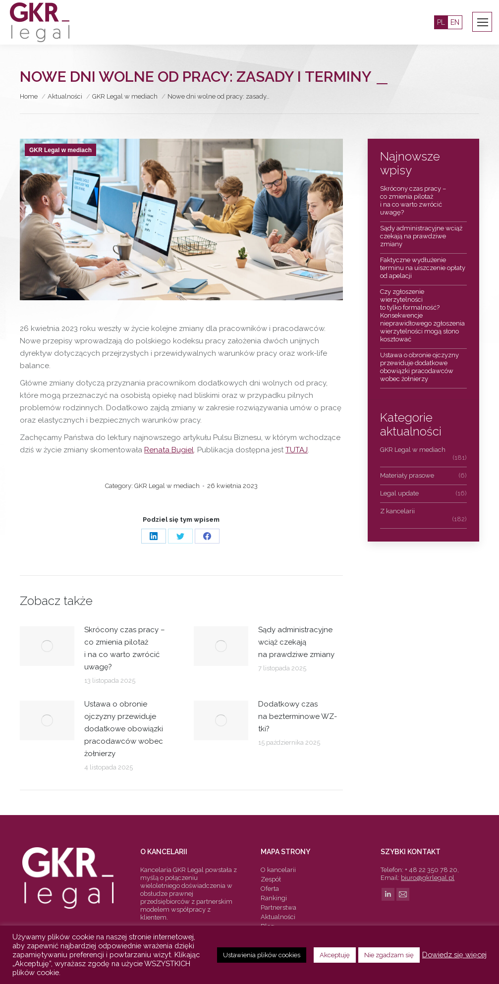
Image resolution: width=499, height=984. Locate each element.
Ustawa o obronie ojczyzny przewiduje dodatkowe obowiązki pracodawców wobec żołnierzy (123, 729)
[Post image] (47, 646)
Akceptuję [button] (335, 955)
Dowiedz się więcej (454, 954)
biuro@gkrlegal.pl (427, 877)
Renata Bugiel (169, 449)
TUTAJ (296, 449)
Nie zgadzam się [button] (389, 955)
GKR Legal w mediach (60, 150)
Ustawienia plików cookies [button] (261, 955)
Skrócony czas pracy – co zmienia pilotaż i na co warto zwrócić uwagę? (124, 648)
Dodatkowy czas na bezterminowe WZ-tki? (297, 716)
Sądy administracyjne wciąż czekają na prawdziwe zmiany (296, 642)
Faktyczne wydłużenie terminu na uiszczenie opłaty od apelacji (422, 267)
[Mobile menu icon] (482, 22)
